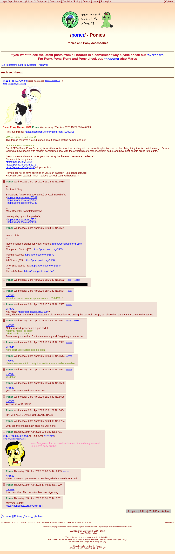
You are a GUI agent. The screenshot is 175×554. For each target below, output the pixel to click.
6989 (78, 280)
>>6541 (10, 347)
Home (95, 1)
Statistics (67, 1)
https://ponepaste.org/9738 (22, 202)
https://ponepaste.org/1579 (39, 254)
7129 (67, 471)
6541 (70, 304)
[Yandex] (22, 84)
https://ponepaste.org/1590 (40, 260)
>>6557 (10, 401)
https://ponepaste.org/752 (22, 219)
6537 (70, 291)
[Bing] (5, 84)
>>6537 (10, 325)
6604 (62, 410)
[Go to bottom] (9, 64)
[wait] (10, 84)
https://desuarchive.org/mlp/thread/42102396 (50, 131)
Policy (77, 1)
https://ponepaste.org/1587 (67, 243)
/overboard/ (156, 55)
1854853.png (49, 436)
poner (44, 1)
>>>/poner (111, 58)
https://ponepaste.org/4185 (22, 222)
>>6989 (10, 489)
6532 (62, 279)
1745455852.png (18, 436)
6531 (62, 228)
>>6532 (10, 295)
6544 (70, 342)
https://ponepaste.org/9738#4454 (24, 505)
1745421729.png (18, 80)
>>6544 (10, 374)
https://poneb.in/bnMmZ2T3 (21, 164)
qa (10, 1)
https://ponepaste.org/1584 (46, 265)
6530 (62, 181)
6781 (59, 431)
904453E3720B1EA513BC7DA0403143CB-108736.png (53, 81)
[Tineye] (15, 84)
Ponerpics (106, 1)
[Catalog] (32, 64)
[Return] (22, 64)
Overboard (55, 1)
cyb (26, 1)
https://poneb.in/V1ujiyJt (19, 162)
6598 (70, 370)
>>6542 (10, 360)
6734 (62, 421)
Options (169, 1)
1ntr (16, 1)
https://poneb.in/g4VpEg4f (20, 167)
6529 (88, 127)
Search (86, 1)
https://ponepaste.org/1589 (48, 249)
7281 (59, 498)
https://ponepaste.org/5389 (22, 197)
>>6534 (10, 309)
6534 (70, 280)
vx (21, 1)
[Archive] (43, 64)
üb (35, 1)
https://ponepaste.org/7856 (22, 200)
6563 (78, 321)
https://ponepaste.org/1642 (39, 271)
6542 (70, 321)
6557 (70, 356)
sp (30, 1)
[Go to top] (7, 516)
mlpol (5, 1)
